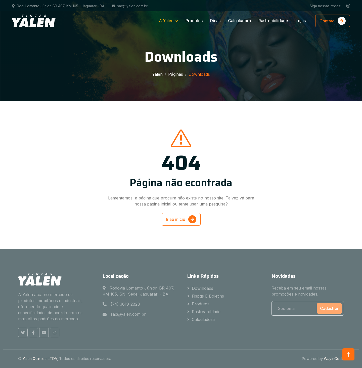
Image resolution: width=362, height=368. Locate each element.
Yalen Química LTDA (39, 358)
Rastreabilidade (273, 20)
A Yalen (166, 20)
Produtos (194, 20)
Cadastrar (329, 308)
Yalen (157, 74)
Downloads (202, 288)
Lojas (301, 20)
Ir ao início (181, 223)
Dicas (215, 20)
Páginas (175, 74)
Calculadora (239, 20)
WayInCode (334, 358)
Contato (333, 21)
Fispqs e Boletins (208, 296)
